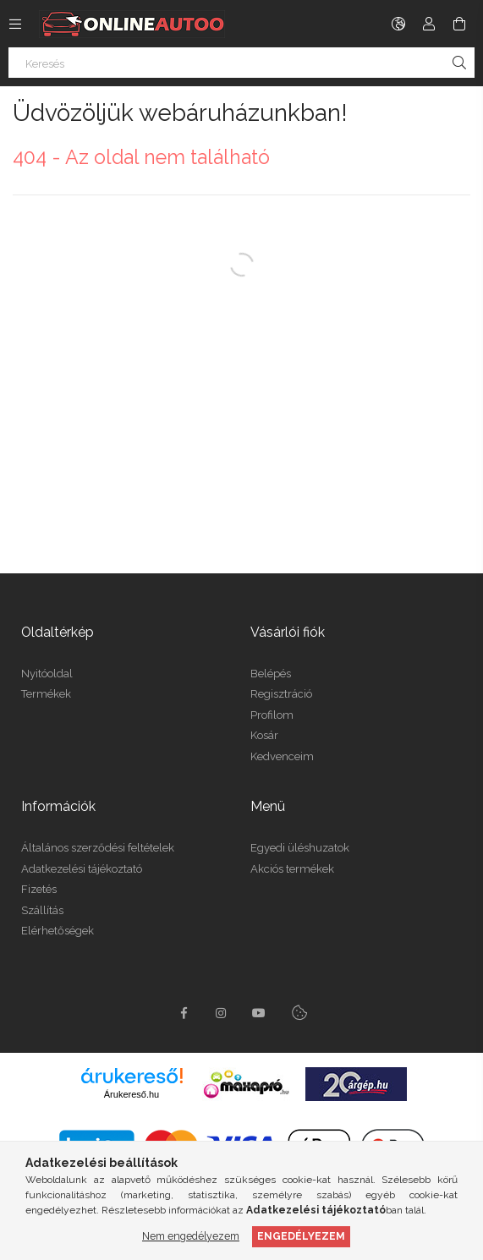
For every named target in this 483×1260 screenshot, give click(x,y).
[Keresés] (241, 62)
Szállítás (42, 910)
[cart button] (459, 23)
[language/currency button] (398, 23)
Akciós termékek (292, 869)
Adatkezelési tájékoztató (81, 869)
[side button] (15, 23)
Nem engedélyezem (190, 1236)
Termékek (46, 694)
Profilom (272, 715)
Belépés (270, 673)
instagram (221, 1013)
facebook (184, 1013)
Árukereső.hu (131, 1094)
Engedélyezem (301, 1236)
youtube (258, 1013)
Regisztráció (281, 694)
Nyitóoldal (47, 673)
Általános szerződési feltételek (97, 847)
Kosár (264, 735)
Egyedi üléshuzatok (299, 847)
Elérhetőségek (57, 930)
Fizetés (39, 889)
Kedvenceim (282, 756)
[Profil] (429, 23)
